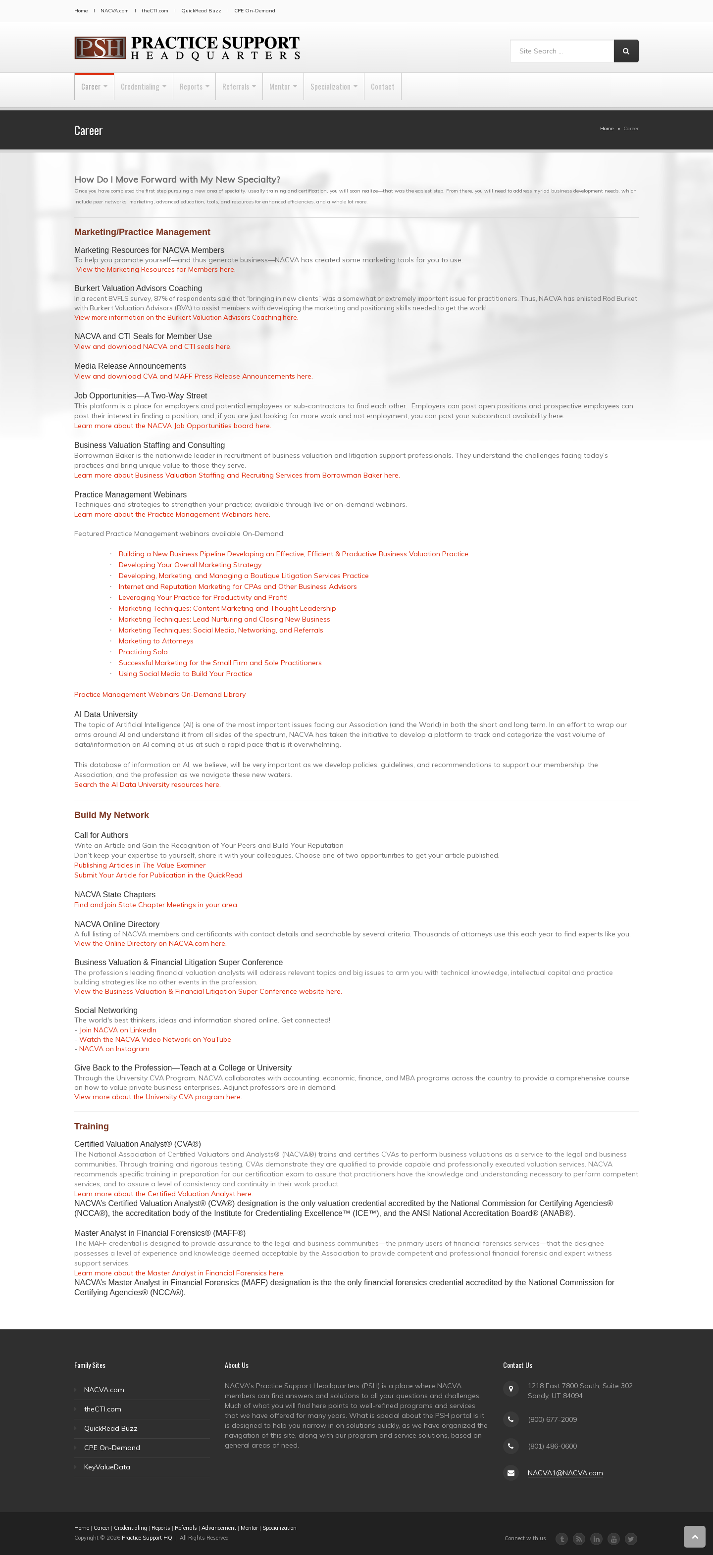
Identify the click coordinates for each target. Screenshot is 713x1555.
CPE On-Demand (254, 10)
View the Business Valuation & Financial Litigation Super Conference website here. (208, 991)
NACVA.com (115, 10)
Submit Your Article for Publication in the (158, 875)
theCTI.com (155, 10)
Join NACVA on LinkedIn (117, 1029)
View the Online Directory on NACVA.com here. (150, 943)
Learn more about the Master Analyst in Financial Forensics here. (179, 1272)
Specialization (378, 90)
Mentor (319, 90)
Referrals (266, 90)
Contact (439, 90)
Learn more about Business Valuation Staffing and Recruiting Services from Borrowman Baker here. (237, 475)
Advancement (219, 1527)
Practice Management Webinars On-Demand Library (160, 694)
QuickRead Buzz (201, 10)
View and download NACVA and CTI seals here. (153, 346)
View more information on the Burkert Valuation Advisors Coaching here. (186, 317)
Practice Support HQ (147, 1537)
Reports (213, 90)
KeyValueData (107, 1466)
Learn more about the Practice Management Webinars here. (172, 514)
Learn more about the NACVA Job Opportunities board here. (172, 425)
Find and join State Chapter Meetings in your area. (156, 904)
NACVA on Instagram (114, 1048)
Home (81, 10)
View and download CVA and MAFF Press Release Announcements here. (193, 376)
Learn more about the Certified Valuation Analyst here (163, 1193)
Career (95, 90)
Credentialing (152, 90)
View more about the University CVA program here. (158, 1096)
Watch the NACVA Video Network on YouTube (155, 1039)
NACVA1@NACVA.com (565, 1472)
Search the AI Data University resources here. (147, 784)
